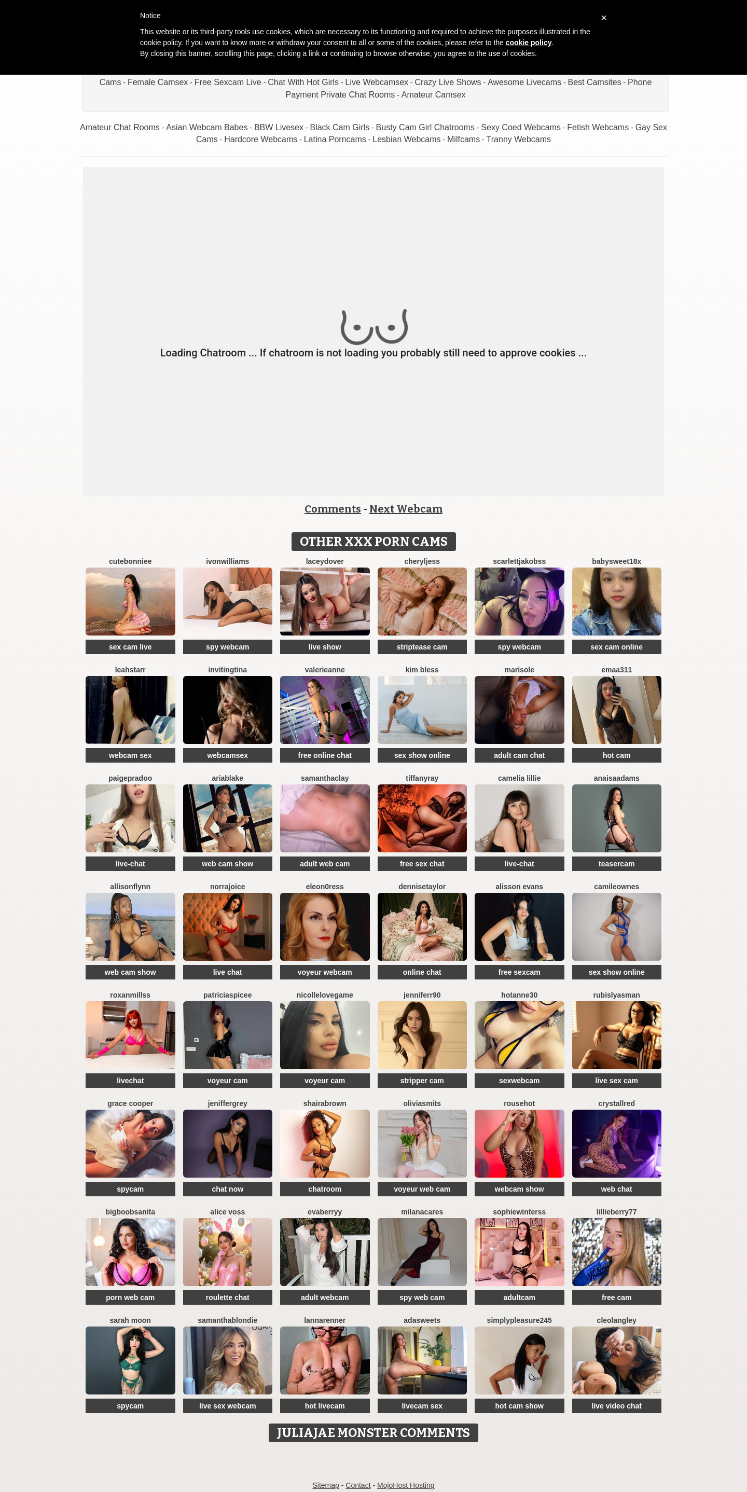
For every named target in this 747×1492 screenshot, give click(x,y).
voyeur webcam (325, 972)
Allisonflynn (130, 886)
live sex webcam (227, 1406)
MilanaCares (422, 1212)
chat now (227, 1189)
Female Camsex (158, 82)
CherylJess (422, 561)
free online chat (325, 755)
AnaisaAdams (617, 778)
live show (325, 647)
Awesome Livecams (524, 82)
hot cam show (519, 1406)
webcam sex (130, 755)
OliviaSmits (422, 1103)
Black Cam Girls (339, 127)
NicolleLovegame (325, 995)
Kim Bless (422, 670)
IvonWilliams (227, 561)
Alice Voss (227, 1212)
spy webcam (227, 647)
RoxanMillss (130, 995)
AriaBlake (227, 778)
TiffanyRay (422, 778)
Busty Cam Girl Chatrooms (425, 127)
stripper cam (422, 1080)
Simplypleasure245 (519, 1320)
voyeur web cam (422, 1189)
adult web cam (325, 864)
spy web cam (422, 1297)
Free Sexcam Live (228, 82)
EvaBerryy (325, 1212)
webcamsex (227, 755)
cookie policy (529, 42)
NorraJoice (227, 886)
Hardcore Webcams (260, 139)
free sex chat (422, 864)
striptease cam (422, 647)
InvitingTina (227, 670)
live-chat (130, 864)
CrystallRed (616, 1103)
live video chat (617, 1406)
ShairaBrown (325, 1103)
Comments (333, 509)
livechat (130, 1080)
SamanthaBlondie (227, 1320)
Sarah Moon (130, 1320)
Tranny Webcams (519, 139)
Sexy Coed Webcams (521, 127)
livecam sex (422, 1406)
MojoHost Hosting (406, 1485)
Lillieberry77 (617, 1212)
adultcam (519, 1297)
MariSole (519, 670)
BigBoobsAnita (130, 1212)
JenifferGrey (227, 1103)
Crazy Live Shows (448, 82)
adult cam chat (519, 755)
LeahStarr (130, 670)
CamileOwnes (616, 886)
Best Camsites (594, 82)
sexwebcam (519, 1080)
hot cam (617, 755)
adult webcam (325, 1297)
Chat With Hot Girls (303, 82)
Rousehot (519, 1103)
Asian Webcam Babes (206, 127)
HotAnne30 (519, 995)
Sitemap (325, 1485)
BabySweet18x (616, 561)
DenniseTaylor (422, 886)
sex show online (422, 755)
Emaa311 (616, 670)
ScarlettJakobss (519, 561)
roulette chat (228, 1297)
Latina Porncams (335, 139)
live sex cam (616, 1080)
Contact (357, 1485)
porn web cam (130, 1297)
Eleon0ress (325, 886)
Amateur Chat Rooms (120, 127)
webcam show (519, 1189)
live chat (227, 972)
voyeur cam (228, 1080)
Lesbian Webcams (406, 139)
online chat (422, 972)
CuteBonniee (130, 561)
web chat (616, 1189)
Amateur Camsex (434, 94)
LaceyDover (325, 561)
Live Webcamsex (377, 82)
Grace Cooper (130, 1103)
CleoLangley (617, 1320)
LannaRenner (324, 1320)
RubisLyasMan (616, 995)
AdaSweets (422, 1320)
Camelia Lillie (519, 778)
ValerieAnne (325, 670)
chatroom (324, 1189)
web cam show (227, 864)
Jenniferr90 (422, 995)
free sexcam (520, 972)
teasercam (616, 864)
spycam (130, 1189)
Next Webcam (405, 509)
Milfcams (463, 139)
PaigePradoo (130, 778)
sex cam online (617, 647)
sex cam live (130, 647)
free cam (617, 1297)
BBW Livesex (278, 127)
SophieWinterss (519, 1212)
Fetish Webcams (598, 127)
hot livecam (325, 1406)
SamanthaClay (325, 778)
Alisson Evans (519, 886)
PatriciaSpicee (227, 995)
